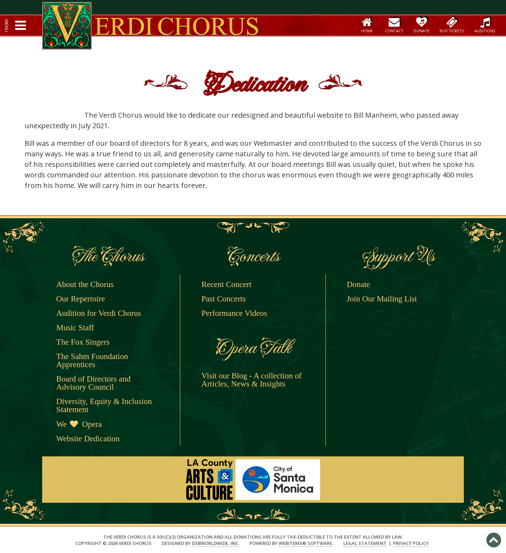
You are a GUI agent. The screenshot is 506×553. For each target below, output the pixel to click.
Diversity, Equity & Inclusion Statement (104, 405)
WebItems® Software (305, 543)
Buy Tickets (452, 25)
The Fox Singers (83, 342)
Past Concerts (223, 298)
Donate (421, 25)
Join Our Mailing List (382, 298)
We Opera (79, 424)
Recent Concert (226, 284)
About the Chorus (85, 284)
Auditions (484, 25)
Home (367, 25)
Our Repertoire (80, 298)
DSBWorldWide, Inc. (215, 543)
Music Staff (75, 327)
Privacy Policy (411, 543)
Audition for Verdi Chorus (98, 313)
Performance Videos (234, 313)
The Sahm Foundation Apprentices (92, 360)
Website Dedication (87, 438)
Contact (394, 25)
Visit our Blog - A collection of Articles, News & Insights (251, 379)
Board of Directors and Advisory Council (93, 383)
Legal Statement (365, 543)
